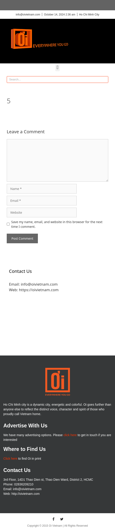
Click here (10, 458)
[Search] (104, 79)
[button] (57, 67)
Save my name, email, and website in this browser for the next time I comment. (56, 224)
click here (70, 435)
